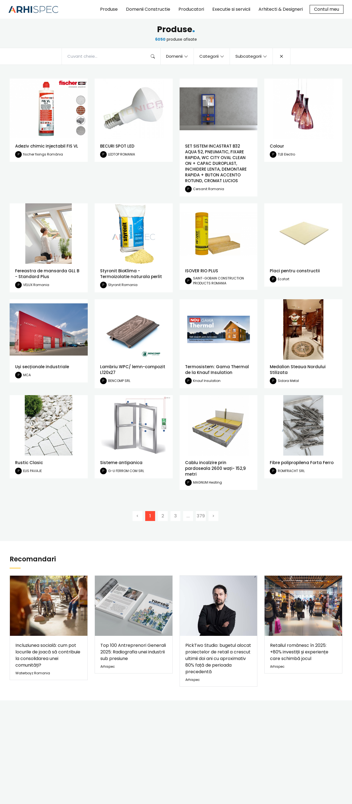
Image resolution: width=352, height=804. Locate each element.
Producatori (191, 9)
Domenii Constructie (148, 9)
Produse (109, 9)
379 (201, 516)
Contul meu (326, 9)
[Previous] (137, 516)
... (188, 516)
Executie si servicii (231, 9)
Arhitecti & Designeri (280, 9)
